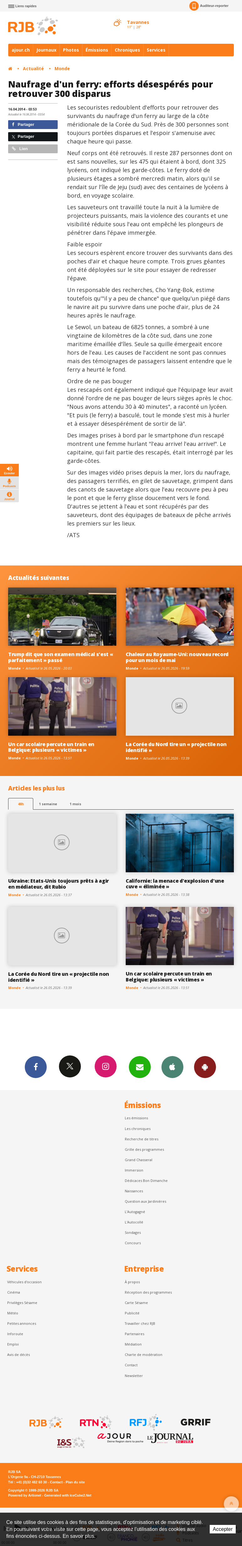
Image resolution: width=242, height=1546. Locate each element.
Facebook (36, 1066)
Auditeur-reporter (209, 6)
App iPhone (172, 1066)
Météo (12, 1313)
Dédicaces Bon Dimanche (146, 1180)
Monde (62, 68)
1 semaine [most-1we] (48, 803)
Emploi (13, 1344)
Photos (71, 50)
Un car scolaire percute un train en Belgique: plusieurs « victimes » (51, 747)
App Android (205, 1066)
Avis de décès (18, 1354)
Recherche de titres (141, 1139)
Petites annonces (21, 1323)
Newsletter (134, 1376)
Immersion (134, 1170)
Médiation (133, 1344)
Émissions (97, 50)
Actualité (33, 68)
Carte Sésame (136, 1303)
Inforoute (15, 1334)
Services (156, 50)
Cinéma (13, 1292)
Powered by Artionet (24, 1495)
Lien (20, 148)
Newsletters (140, 1066)
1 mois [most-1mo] (75, 803)
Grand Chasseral (138, 1160)
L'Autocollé (134, 1222)
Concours (133, 1243)
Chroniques (127, 50)
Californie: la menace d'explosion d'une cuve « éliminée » (175, 883)
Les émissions (136, 1118)
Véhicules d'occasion (24, 1282)
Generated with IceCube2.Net (67, 1495)
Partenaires (134, 1334)
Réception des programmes (148, 1292)
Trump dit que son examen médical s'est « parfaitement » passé (60, 657)
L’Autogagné (135, 1212)
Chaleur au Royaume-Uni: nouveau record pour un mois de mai (177, 657)
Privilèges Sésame (22, 1303)
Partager (23, 124)
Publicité (132, 1313)
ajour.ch (21, 50)
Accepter (223, 1529)
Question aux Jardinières (145, 1201)
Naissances (134, 1191)
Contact (131, 1365)
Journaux (46, 50)
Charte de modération (143, 1354)
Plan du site (75, 1482)
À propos (132, 1282)
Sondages (133, 1232)
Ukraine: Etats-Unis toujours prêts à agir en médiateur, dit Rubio (58, 883)
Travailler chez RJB (140, 1323)
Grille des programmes (144, 1149)
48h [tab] (21, 803)
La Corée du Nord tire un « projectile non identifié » (176, 747)
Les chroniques (137, 1129)
